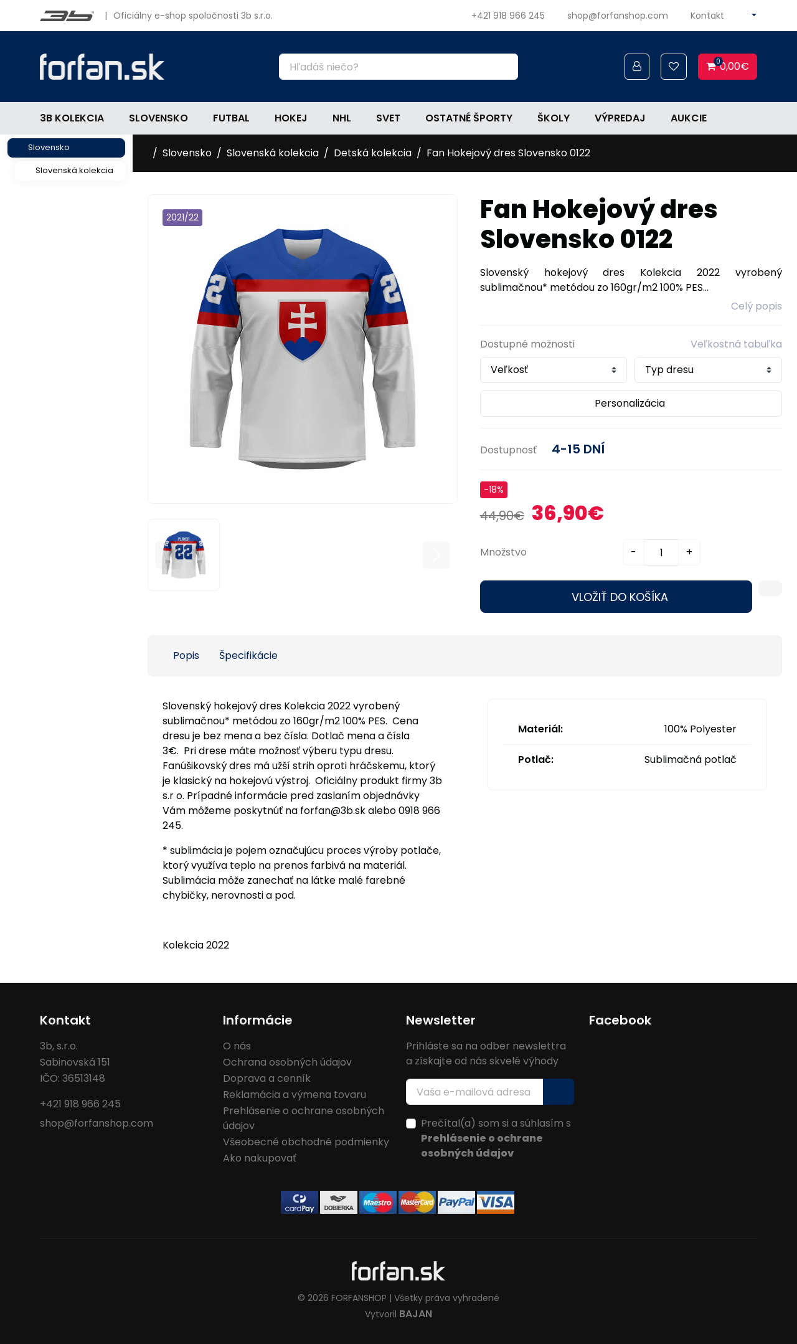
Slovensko (158, 118)
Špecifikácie (248, 655)
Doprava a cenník (267, 1078)
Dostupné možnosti (527, 344)
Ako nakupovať (259, 1158)
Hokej (291, 118)
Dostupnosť (508, 450)
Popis (186, 655)
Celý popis (756, 306)
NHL (341, 118)
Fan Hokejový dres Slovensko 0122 (508, 153)
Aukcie (689, 118)
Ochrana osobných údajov (287, 1062)
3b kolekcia (72, 118)
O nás (237, 1046)
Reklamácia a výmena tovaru (294, 1094)
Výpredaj (620, 118)
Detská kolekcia (373, 153)
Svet (388, 118)
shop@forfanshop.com (617, 15)
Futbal (231, 118)
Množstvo (503, 552)
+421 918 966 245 (508, 15)
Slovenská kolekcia (74, 170)
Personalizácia (630, 403)
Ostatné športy (468, 118)
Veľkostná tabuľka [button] (736, 344)
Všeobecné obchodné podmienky (306, 1142)
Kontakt (707, 15)
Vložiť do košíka (620, 597)
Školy (553, 118)
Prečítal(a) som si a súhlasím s (496, 1138)
